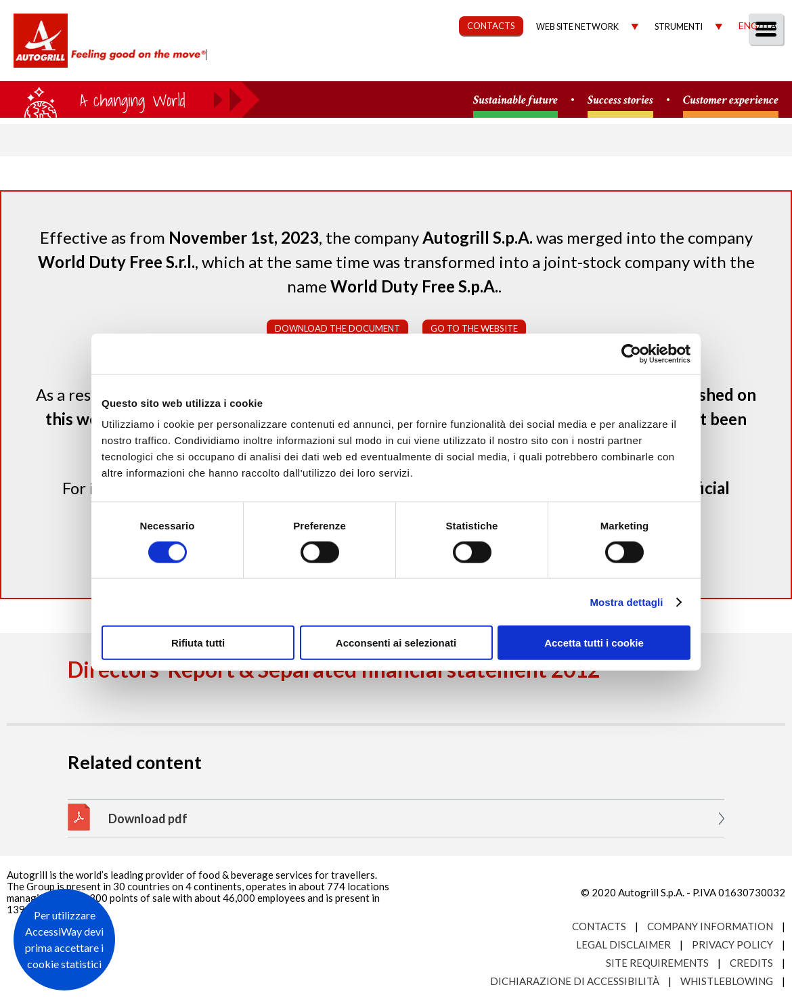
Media (699, 65)
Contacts (599, 926)
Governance (538, 65)
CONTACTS (491, 25)
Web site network (577, 27)
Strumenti (679, 27)
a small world (130, 99)
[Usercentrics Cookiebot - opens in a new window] (631, 353)
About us (267, 65)
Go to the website (474, 328)
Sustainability (435, 65)
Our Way (343, 65)
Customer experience (730, 100)
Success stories (620, 100)
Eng (748, 25)
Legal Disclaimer (623, 944)
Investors (629, 65)
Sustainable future (515, 100)
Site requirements (657, 963)
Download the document (337, 328)
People (759, 65)
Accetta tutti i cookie (594, 643)
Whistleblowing (726, 981)
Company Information (710, 926)
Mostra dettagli (626, 601)
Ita (769, 25)
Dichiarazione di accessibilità (574, 981)
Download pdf (148, 818)
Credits (751, 963)
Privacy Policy (732, 944)
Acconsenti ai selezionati (396, 643)
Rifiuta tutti (198, 643)
